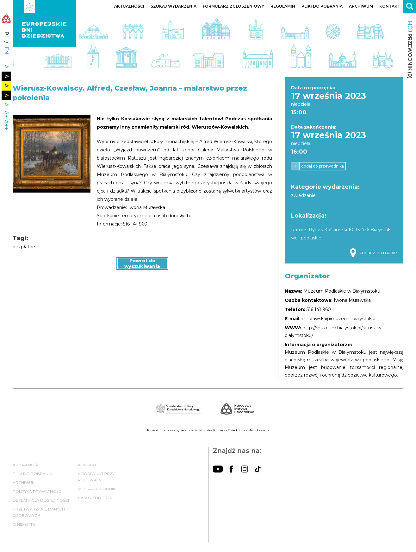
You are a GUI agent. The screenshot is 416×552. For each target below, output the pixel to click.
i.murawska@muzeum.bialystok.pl (339, 318)
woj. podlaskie (306, 238)
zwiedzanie (303, 195)
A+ (6, 114)
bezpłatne (24, 247)
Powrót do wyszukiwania (142, 263)
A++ (6, 125)
